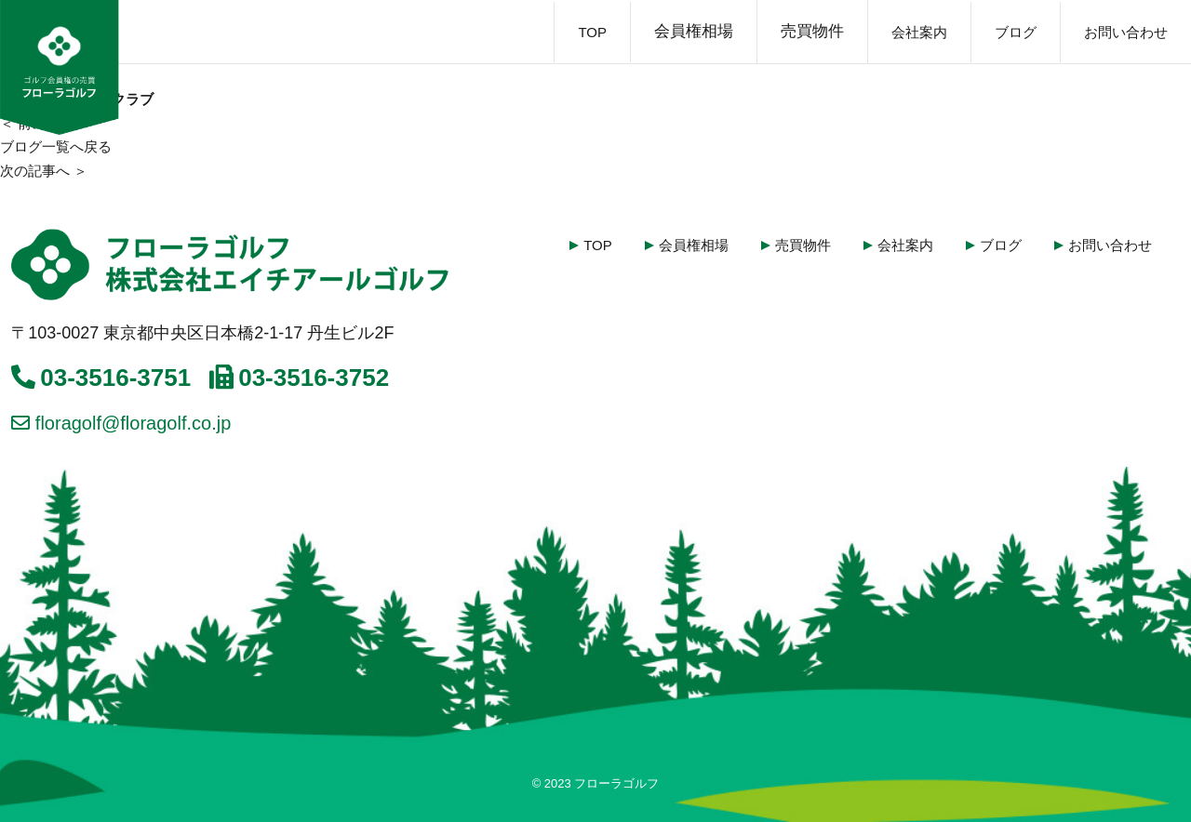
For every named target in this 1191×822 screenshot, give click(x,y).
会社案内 (919, 32)
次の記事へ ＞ (43, 171)
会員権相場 (693, 31)
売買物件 (812, 31)
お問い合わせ (1126, 32)
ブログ (1016, 32)
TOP (592, 32)
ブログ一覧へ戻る (56, 146)
